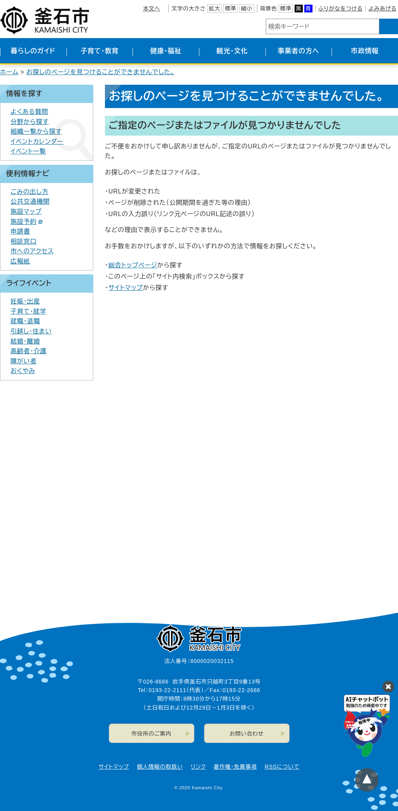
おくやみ (22, 371)
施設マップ (26, 211)
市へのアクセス (32, 251)
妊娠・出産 (25, 301)
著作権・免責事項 (235, 767)
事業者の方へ (298, 51)
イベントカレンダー (36, 141)
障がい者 (23, 361)
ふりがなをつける (340, 8)
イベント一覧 (28, 151)
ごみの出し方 (29, 191)
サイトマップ (125, 287)
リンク (198, 767)
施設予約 (26, 221)
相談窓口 (23, 241)
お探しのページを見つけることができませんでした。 (100, 72)
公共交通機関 (30, 201)
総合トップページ (132, 265)
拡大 (214, 8)
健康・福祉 (166, 51)
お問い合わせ (247, 734)
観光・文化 (232, 51)
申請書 (20, 231)
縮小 (247, 8)
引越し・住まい (31, 331)
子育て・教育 (99, 51)
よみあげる (382, 8)
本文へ (151, 8)
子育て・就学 (28, 311)
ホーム (9, 72)
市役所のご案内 (151, 734)
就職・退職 (25, 321)
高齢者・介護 (28, 351)
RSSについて (282, 767)
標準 (230, 8)
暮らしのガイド (33, 51)
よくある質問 (29, 111)
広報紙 (20, 261)
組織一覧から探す (36, 131)
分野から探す (29, 122)
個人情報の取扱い (160, 767)
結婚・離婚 (25, 341)
